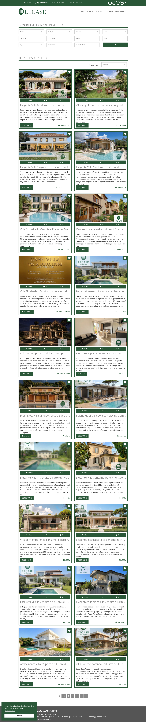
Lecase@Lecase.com (97, 717)
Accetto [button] (19, 715)
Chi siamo (99, 12)
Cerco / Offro (121, 12)
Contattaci (109, 12)
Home (82, 12)
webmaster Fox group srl (44, 719)
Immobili (90, 12)
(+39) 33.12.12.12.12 (54, 717)
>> (86, 696)
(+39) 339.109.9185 (77, 717)
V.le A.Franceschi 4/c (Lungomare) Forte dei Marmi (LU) (38, 714)
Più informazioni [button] (10, 711)
